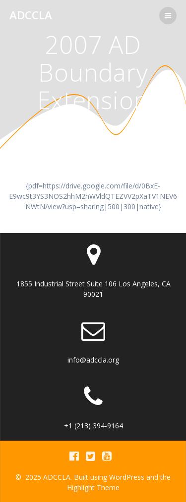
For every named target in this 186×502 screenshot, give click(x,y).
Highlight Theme (93, 487)
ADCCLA (30, 15)
